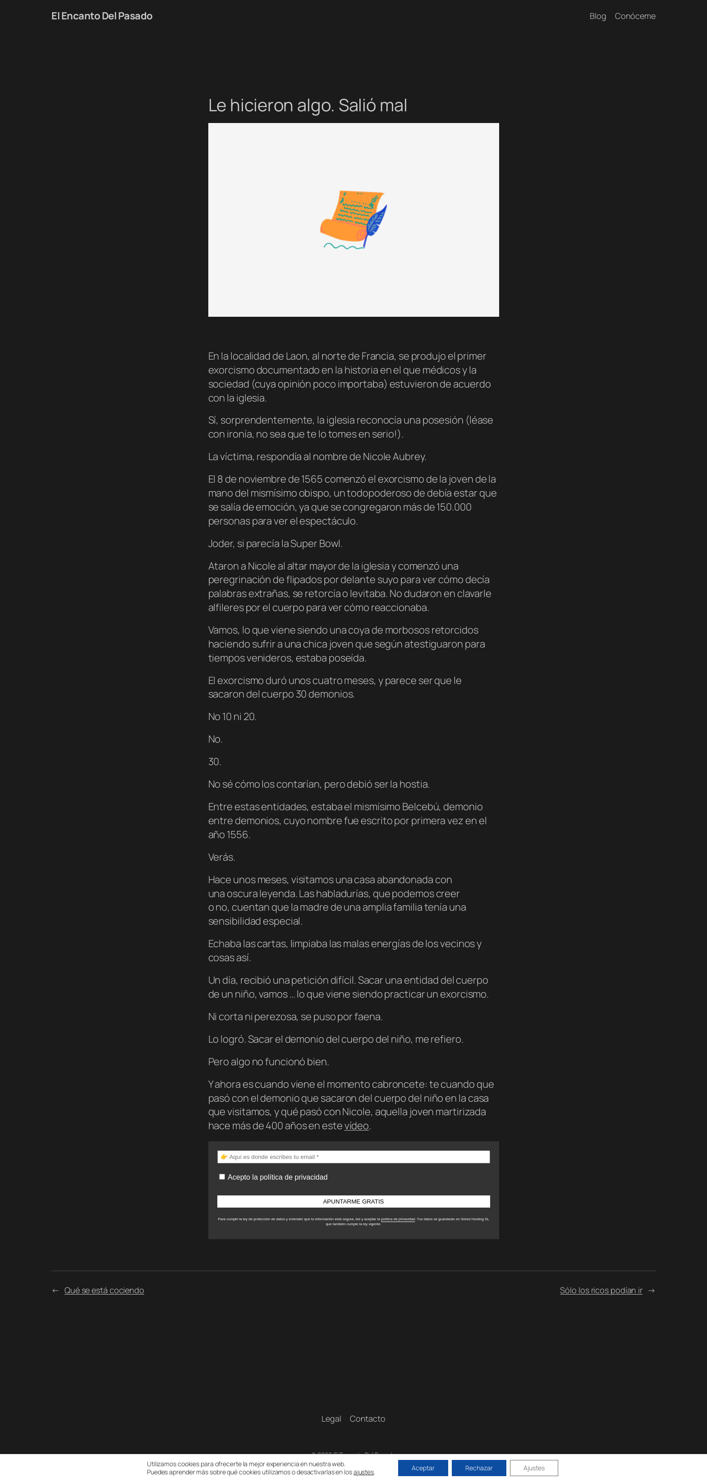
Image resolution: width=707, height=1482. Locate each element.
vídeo (356, 1125)
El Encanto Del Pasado (102, 16)
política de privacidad (398, 1219)
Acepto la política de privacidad (273, 1177)
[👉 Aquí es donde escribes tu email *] (353, 1156)
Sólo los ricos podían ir (601, 1290)
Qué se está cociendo (104, 1290)
